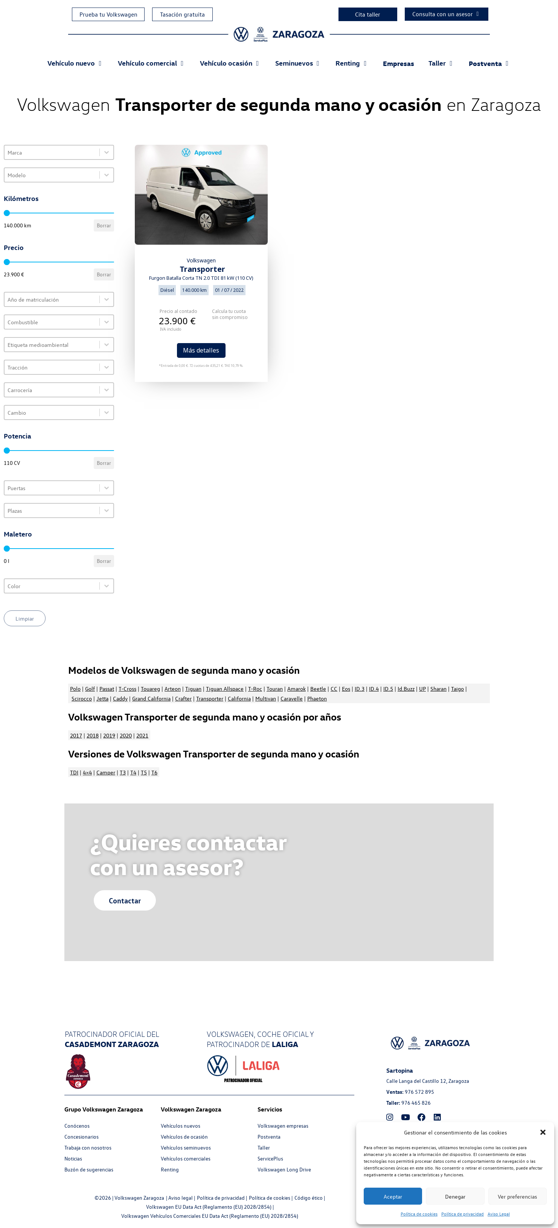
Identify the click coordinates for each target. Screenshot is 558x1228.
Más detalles (201, 350)
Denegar (455, 1196)
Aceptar (393, 1196)
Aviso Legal (499, 1214)
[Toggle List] (106, 152)
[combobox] (52, 152)
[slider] (7, 213)
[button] (543, 1132)
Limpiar (24, 618)
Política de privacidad (462, 1214)
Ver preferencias (517, 1196)
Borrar (104, 225)
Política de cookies (419, 1214)
